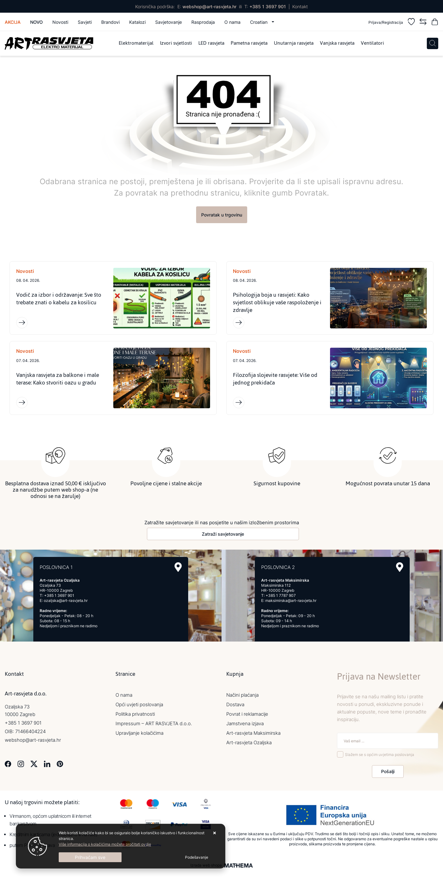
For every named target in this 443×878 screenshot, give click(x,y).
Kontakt (300, 6)
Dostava (235, 704)
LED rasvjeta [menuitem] (211, 43)
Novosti (60, 22)
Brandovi (110, 22)
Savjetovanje (168, 22)
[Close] (90, 857)
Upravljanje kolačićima (139, 733)
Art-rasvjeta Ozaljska (249, 742)
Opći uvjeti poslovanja (139, 704)
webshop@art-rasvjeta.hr (209, 6)
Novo (36, 22)
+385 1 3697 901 (267, 6)
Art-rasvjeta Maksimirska (253, 733)
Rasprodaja (203, 22)
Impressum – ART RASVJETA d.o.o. (154, 723)
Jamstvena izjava (245, 723)
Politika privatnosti (135, 714)
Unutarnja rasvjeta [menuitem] (294, 43)
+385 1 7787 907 (281, 595)
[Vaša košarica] (434, 22)
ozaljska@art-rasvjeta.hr (66, 600)
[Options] (196, 857)
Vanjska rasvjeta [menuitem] (337, 43)
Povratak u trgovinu (221, 214)
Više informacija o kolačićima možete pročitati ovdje (105, 844)
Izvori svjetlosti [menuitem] (176, 43)
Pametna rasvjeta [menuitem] (249, 43)
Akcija (13, 22)
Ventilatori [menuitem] (372, 43)
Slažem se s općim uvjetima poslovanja (379, 754)
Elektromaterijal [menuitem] (136, 43)
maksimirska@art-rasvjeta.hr (290, 600)
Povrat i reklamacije (247, 714)
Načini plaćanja (242, 695)
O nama (232, 22)
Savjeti (85, 22)
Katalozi (137, 22)
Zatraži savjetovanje (223, 534)
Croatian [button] (259, 22)
